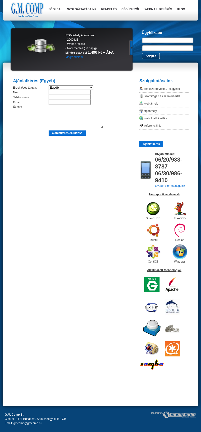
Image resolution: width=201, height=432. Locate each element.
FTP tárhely (150, 111)
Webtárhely (151, 103)
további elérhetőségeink (170, 185)
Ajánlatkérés (151, 144)
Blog (181, 9)
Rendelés (109, 9)
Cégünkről (130, 9)
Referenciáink (152, 125)
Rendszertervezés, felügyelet (162, 89)
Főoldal (55, 9)
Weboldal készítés (155, 118)
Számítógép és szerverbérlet (162, 96)
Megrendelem (74, 57)
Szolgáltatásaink (81, 9)
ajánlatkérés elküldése (67, 136)
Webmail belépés (158, 9)
